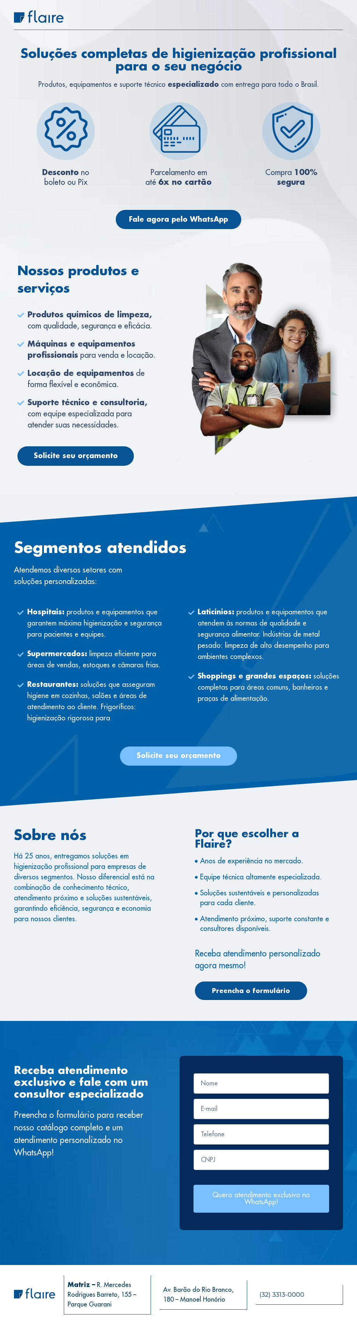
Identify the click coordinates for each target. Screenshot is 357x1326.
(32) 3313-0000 (281, 1296)
